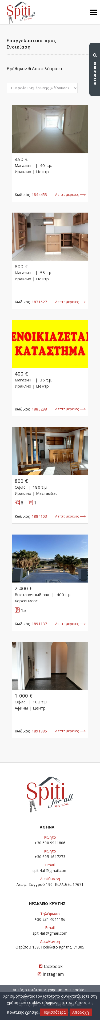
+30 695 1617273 (49, 856)
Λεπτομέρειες (70, 194)
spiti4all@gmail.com (50, 870)
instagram (51, 974)
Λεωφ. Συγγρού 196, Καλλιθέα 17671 (50, 884)
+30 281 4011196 (49, 919)
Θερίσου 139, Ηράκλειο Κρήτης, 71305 (49, 947)
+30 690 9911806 (49, 842)
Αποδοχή (80, 1012)
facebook (51, 966)
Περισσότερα (54, 1012)
